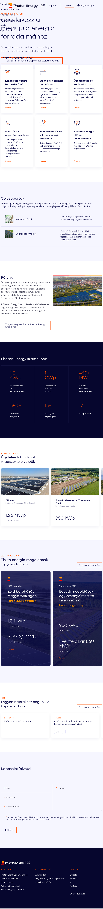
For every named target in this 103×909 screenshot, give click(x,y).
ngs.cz (82, 894)
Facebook (74, 879)
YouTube (73, 886)
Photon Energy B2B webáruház (14, 875)
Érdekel (8, 107)
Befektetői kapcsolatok (10, 886)
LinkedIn (73, 875)
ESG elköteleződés (43, 883)
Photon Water (7, 883)
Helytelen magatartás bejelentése (49, 879)
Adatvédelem (40, 875)
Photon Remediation (9, 879)
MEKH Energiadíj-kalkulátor (12, 890)
